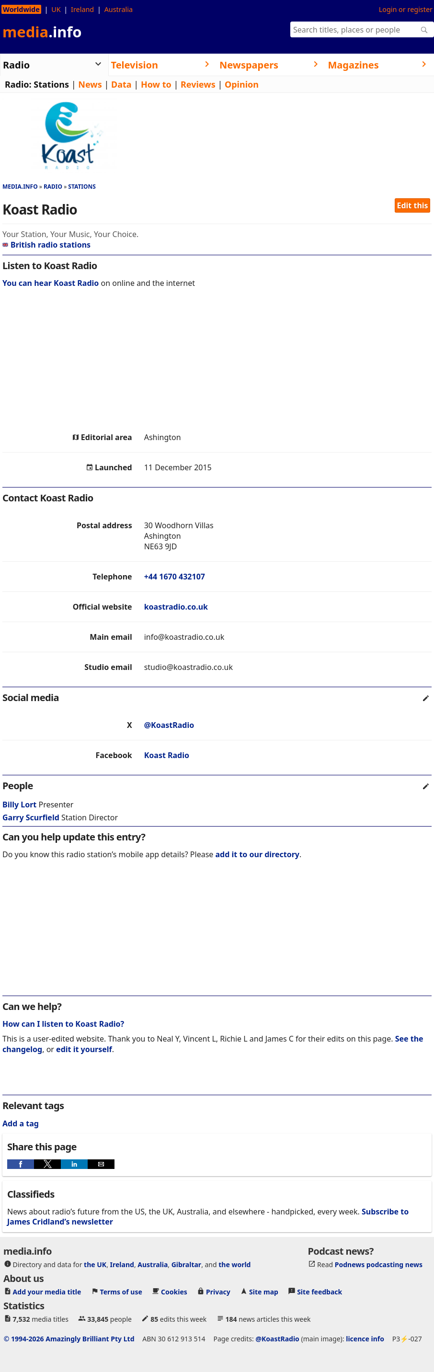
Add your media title (47, 1291)
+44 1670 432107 (174, 576)
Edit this (412, 205)
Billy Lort (19, 804)
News (90, 84)
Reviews (198, 84)
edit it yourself (84, 1049)
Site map (263, 1291)
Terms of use (121, 1291)
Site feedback (319, 1291)
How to (156, 84)
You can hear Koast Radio (50, 283)
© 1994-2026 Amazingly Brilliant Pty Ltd (69, 1338)
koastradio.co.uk (176, 606)
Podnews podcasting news (379, 1264)
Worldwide (21, 9)
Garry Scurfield (30, 817)
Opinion (242, 84)
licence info (365, 1338)
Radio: (18, 84)
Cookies (174, 1291)
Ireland (82, 9)
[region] (217, 362)
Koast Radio (166, 755)
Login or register (406, 9)
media (42, 32)
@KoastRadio (169, 725)
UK (55, 9)
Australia (118, 9)
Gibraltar (186, 1264)
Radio (53, 186)
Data (121, 84)
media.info (20, 186)
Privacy (218, 1291)
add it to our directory (257, 854)
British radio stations (46, 244)
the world (234, 1264)
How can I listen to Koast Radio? (63, 1024)
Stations (51, 84)
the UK (95, 1264)
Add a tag (20, 1123)
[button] (20, 1164)
